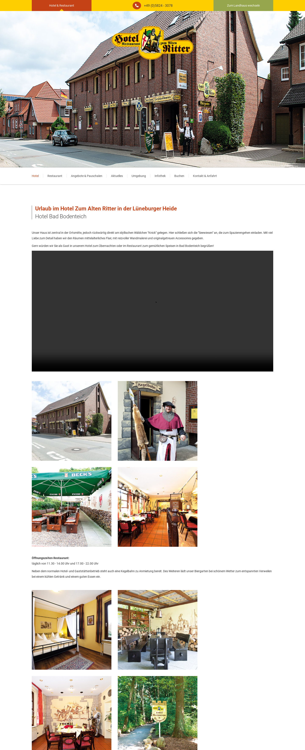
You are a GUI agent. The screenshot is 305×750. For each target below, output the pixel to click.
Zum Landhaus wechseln (244, 5)
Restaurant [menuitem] (54, 176)
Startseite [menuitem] (168, 740)
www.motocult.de (105, 720)
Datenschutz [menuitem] (142, 740)
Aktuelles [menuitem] (117, 176)
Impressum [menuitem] (123, 740)
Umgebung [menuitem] (139, 176)
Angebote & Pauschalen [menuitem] (86, 176)
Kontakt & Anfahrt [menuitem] (205, 176)
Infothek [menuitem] (160, 176)
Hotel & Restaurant (60, 5)
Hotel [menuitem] (35, 176)
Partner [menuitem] (183, 740)
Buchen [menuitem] (179, 176)
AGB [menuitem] (156, 740)
